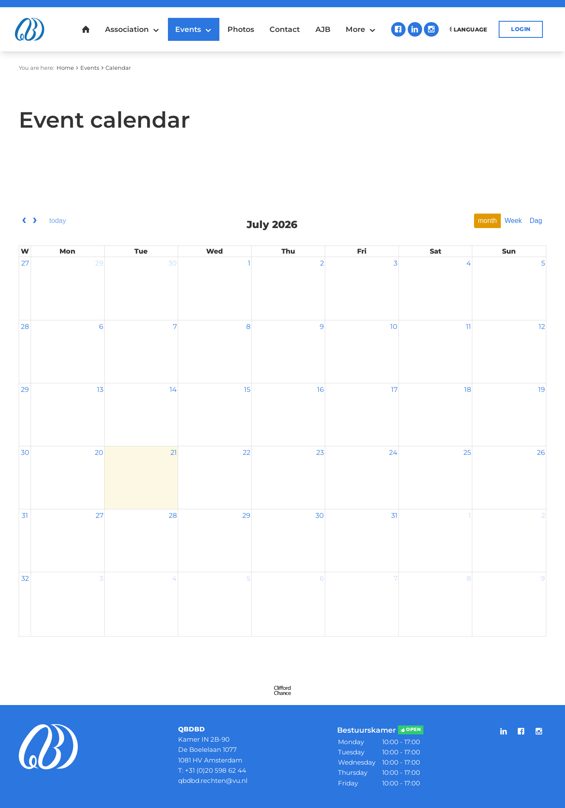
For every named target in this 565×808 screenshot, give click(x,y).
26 (541, 452)
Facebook (398, 29)
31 (25, 515)
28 (25, 327)
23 (320, 452)
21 (173, 452)
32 (25, 578)
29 (99, 263)
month (487, 220)
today (57, 220)
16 (320, 389)
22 (246, 452)
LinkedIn (415, 29)
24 (393, 452)
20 (99, 452)
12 (542, 327)
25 (467, 452)
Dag (536, 220)
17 (394, 389)
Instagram (431, 29)
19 (541, 389)
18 (467, 389)
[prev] (24, 221)
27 (25, 263)
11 (468, 327)
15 (247, 389)
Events (89, 67)
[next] (34, 221)
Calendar (118, 67)
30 (172, 263)
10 (393, 327)
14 (173, 389)
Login (520, 29)
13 (100, 389)
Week (513, 220)
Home (65, 67)
